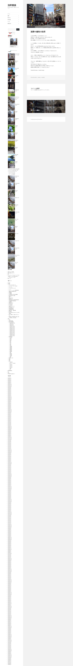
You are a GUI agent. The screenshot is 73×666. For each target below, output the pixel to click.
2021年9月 (9, 422)
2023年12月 (10, 409)
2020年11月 (10, 427)
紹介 (8, 372)
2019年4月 (9, 430)
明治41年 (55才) (12, 331)
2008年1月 (9, 552)
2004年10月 (10, 581)
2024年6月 (9, 403)
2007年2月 (9, 557)
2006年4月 (9, 565)
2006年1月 (9, 568)
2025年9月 (9, 387)
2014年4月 (9, 482)
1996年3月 (9, 653)
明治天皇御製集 (11, 321)
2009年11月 (10, 538)
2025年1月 (9, 395)
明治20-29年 (12, 324)
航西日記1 (9, 23)
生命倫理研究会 (11, 309)
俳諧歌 (11, 355)
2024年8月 (9, 401)
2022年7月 (9, 418)
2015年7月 (9, 466)
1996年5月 (9, 652)
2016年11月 (10, 450)
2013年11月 (10, 487)
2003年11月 (10, 593)
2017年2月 (9, 447)
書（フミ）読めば (12, 363)
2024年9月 (9, 400)
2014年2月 (9, 484)
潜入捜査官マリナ (11, 307)
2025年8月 (9, 388)
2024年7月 (9, 402)
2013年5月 (9, 494)
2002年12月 (10, 603)
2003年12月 (10, 592)
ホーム (9, 13)
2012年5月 (9, 506)
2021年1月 (9, 425)
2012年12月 (10, 499)
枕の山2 (11, 365)
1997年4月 (9, 647)
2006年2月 (9, 567)
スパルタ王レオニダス (12, 288)
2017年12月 (10, 437)
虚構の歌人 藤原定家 (12, 310)
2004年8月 (9, 584)
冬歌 (10, 343)
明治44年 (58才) (12, 334)
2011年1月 (9, 523)
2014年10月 (10, 476)
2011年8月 (9, 516)
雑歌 (10, 352)
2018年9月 (9, 431)
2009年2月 (9, 547)
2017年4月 (9, 445)
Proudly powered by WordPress (36, 119)
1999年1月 (9, 633)
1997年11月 (10, 640)
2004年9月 (9, 583)
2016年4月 (9, 458)
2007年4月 (9, 555)
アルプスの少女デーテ (12, 284)
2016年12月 (10, 449)
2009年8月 (9, 541)
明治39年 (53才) (12, 329)
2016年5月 (9, 457)
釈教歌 (11, 351)
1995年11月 (10, 655)
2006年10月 (10, 559)
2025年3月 (9, 393)
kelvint (39, 77)
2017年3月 (9, 446)
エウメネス (10, 287)
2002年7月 (9, 604)
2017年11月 (10, 438)
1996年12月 (10, 649)
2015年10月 (10, 463)
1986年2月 (9, 664)
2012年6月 (9, 505)
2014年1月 (9, 485)
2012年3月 (9, 509)
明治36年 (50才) (12, 326)
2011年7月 (9, 517)
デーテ (9, 21)
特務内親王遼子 (11, 308)
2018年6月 (9, 435)
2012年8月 (9, 503)
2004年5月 (9, 587)
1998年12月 (10, 634)
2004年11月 (10, 580)
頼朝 (9, 358)
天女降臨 (10, 293)
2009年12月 (10, 537)
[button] (10, 50)
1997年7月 (9, 644)
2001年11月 (10, 606)
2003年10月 (10, 594)
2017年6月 (9, 443)
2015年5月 (9, 468)
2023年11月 (10, 410)
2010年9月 (9, 528)
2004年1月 (9, 591)
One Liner (9, 36)
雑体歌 (11, 353)
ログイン (42, 89)
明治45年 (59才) (12, 335)
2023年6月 (9, 414)
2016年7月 (9, 455)
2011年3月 (9, 521)
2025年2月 (9, 394)
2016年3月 (9, 459)
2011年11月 (10, 513)
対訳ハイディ (11, 297)
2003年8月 (9, 596)
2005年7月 (9, 574)
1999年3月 (9, 631)
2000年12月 (10, 615)
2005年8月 (9, 573)
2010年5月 (9, 532)
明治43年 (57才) (12, 333)
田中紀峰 (9, 19)
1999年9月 (9, 628)
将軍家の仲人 (11, 298)
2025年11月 (10, 385)
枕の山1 (11, 364)
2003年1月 (9, 602)
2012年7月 (9, 504)
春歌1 (11, 338)
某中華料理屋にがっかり (13, 46)
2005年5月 (9, 575)
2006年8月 (9, 560)
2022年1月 (9, 421)
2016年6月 (9, 456)
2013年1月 (9, 498)
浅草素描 (12, 5)
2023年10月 (10, 411)
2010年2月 (9, 535)
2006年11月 (10, 558)
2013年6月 (9, 493)
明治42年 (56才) (12, 332)
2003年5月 (9, 598)
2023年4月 (9, 417)
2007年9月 (9, 554)
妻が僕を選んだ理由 (12, 295)
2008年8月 (9, 550)
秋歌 (10, 342)
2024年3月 (9, 406)
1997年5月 (9, 646)
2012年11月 (10, 500)
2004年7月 (9, 585)
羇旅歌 (11, 347)
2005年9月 (9, 572)
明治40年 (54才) (12, 330)
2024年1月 (9, 408)
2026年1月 (9, 383)
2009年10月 (10, 539)
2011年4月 (9, 520)
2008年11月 (10, 549)
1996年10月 (10, 650)
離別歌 (11, 349)
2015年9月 (9, 464)
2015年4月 (9, 469)
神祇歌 (11, 350)
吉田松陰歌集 (11, 320)
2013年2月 (9, 497)
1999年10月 (10, 627)
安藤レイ (10, 296)
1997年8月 (9, 643)
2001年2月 (9, 613)
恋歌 (10, 344)
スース (10, 289)
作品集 (9, 283)
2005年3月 (9, 577)
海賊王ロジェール (11, 306)
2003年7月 (9, 597)
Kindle (9, 282)
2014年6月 (9, 480)
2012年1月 (9, 511)
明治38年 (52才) (12, 328)
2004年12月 (10, 579)
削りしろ (9, 278)
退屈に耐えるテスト (11, 272)
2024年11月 (10, 398)
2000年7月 (9, 621)
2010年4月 (9, 533)
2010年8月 (9, 529)
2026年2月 (9, 382)
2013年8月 (9, 491)
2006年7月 (9, 561)
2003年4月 (9, 599)
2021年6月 (9, 424)
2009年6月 (9, 542)
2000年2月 (9, 624)
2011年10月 (10, 514)
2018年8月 (9, 432)
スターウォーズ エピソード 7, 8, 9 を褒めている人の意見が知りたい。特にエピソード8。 (13, 276)
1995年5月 (9, 659)
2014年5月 (9, 481)
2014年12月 (10, 474)
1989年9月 (9, 660)
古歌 (9, 319)
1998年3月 (9, 639)
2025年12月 (10, 384)
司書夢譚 (10, 292)
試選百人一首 (11, 357)
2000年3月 (9, 623)
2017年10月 (10, 439)
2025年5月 (9, 391)
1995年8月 (9, 658)
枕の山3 (11, 366)
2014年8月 (9, 478)
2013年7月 (9, 492)
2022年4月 (9, 419)
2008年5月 (9, 551)
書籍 (8, 15)
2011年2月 (9, 522)
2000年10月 (10, 617)
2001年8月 (9, 609)
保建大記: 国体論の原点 (12, 291)
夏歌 (10, 340)
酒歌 (10, 356)
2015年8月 (9, 465)
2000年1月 (9, 625)
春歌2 (11, 339)
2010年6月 (9, 531)
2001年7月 (9, 610)
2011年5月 (9, 519)
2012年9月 (9, 502)
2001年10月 (10, 607)
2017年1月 (9, 448)
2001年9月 (9, 608)
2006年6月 (9, 562)
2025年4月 (9, 392)
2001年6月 (9, 611)
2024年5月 (9, 404)
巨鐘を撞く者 (11, 302)
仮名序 (11, 337)
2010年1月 (9, 536)
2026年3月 (9, 381)
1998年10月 (10, 636)
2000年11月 (10, 616)
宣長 (9, 361)
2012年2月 (9, 510)
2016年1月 (9, 461)
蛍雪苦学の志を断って (11, 373)
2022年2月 (9, 420)
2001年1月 (9, 614)
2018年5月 (9, 436)
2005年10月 (10, 571)
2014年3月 (9, 483)
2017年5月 (9, 444)
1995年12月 (10, 654)
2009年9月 (9, 540)
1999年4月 (9, 630)
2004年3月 (9, 589)
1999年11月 (10, 626)
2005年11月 (10, 570)
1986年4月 (9, 663)
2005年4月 (9, 576)
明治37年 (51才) (12, 327)
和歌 (8, 318)
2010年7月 (9, 530)
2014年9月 (9, 477)
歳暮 (10, 368)
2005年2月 (9, 578)
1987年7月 (9, 661)
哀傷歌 (11, 346)
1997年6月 (9, 645)
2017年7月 (9, 442)
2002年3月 (9, 605)
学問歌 (11, 354)
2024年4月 (9, 405)
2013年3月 (9, 496)
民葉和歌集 (10, 336)
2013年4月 (9, 495)
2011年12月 (10, 512)
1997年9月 (9, 642)
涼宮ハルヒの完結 (11, 271)
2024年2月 (9, 407)
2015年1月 (9, 473)
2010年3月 (9, 534)
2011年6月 (9, 518)
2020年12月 (10, 426)
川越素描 (10, 301)
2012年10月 (10, 501)
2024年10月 (10, 399)
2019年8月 (9, 429)
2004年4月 (9, 588)
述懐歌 (11, 348)
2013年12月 (10, 486)
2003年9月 (9, 595)
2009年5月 (9, 543)
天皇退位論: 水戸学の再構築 (13, 294)
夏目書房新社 (10, 370)
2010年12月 (10, 524)
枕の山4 (11, 367)
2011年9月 (9, 515)
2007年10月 (10, 553)
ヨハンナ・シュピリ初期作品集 (14, 290)
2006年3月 (9, 566)
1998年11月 (10, 635)
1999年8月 (9, 629)
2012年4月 (9, 507)
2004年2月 (9, 590)
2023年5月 (9, 416)
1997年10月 (10, 641)
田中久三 (9, 17)
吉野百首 (11, 362)
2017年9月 (9, 440)
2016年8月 (9, 454)
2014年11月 (10, 475)
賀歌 (10, 345)
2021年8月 (9, 423)
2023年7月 (9, 413)
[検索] (17, 29)
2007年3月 (9, 556)
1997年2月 (9, 648)
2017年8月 (9, 441)
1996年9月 (9, 651)
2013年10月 (10, 488)
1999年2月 (9, 632)
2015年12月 (10, 462)
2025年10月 (10, 386)
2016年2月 (9, 460)
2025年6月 (9, 390)
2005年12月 (10, 569)
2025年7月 (9, 389)
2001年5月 (9, 612)
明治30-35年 (12, 325)
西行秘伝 (10, 311)
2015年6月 (9, 467)
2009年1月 (9, 548)
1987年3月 (9, 662)
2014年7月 (9, 479)
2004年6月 (9, 586)
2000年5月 (9, 622)
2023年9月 (9, 412)
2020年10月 (10, 428)
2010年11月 (10, 525)
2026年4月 (9, 380)
